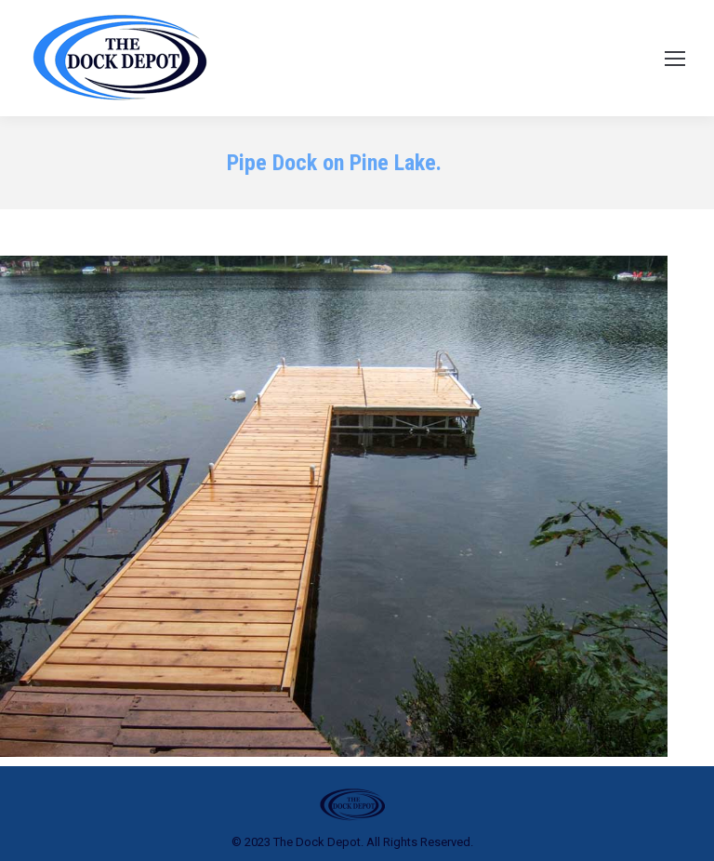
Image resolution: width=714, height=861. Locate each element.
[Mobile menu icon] (675, 58)
